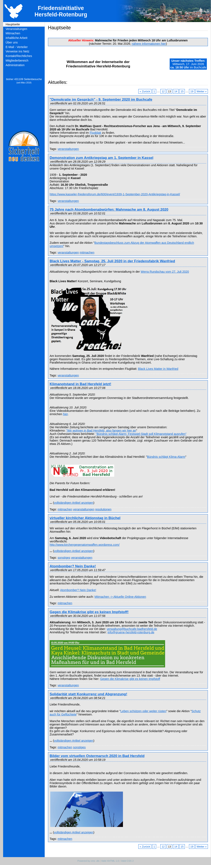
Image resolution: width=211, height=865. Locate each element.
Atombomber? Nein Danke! (73, 566)
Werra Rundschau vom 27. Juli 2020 (165, 271)
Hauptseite (13, 24)
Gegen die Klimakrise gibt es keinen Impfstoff (130, 679)
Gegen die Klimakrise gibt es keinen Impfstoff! (89, 612)
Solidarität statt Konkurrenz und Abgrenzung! (88, 694)
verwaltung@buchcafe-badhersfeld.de (132, 629)
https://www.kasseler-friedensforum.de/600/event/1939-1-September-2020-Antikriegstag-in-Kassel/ (115, 194)
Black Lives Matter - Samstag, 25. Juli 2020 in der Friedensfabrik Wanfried (112, 261)
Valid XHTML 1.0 (110, 861)
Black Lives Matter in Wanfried (158, 368)
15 (182, 91)
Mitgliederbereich (17, 60)
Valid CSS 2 (127, 861)
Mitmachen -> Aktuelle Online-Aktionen (120, 596)
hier (65, 414)
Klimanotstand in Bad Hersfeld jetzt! (80, 384)
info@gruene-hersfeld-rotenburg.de (131, 632)
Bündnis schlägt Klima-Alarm (166, 456)
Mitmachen (13, 33)
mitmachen (87, 252)
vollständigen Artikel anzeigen (73, 502)
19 (191, 91)
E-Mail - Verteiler (17, 47)
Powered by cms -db (88, 861)
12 (163, 91)
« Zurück (145, 91)
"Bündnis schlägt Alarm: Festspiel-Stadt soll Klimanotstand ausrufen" (141, 434)
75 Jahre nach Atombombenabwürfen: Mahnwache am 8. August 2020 (109, 209)
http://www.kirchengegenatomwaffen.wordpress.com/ (84, 544)
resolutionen (103, 509)
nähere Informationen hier (149, 43)
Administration (15, 65)
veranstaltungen (68, 149)
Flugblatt (95, 132)
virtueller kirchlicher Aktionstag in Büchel (85, 518)
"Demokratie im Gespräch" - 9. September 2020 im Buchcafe (101, 99)
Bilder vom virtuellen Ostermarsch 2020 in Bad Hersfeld (97, 756)
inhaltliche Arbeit (16, 38)
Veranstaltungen (16, 29)
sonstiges (64, 557)
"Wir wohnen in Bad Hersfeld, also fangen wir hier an (101, 430)
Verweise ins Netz (17, 51)
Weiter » (202, 91)
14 (175, 91)
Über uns (12, 42)
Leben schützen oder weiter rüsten (143, 711)
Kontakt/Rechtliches (19, 56)
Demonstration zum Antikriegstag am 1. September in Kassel (101, 158)
